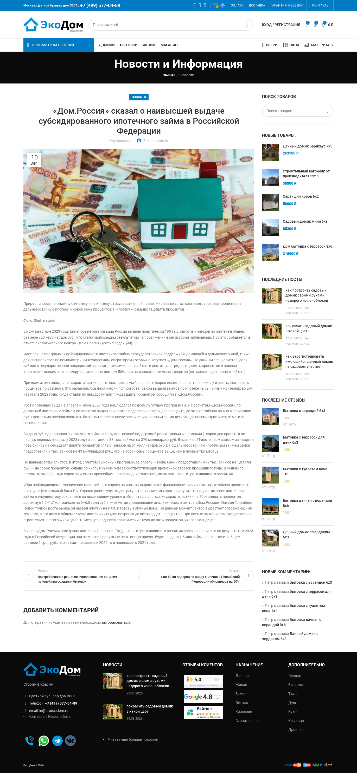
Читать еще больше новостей (133, 739)
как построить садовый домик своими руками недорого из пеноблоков (306, 295)
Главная (169, 75)
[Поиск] (170, 25)
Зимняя (241, 694)
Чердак (294, 676)
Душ (292, 703)
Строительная (247, 721)
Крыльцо (296, 721)
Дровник (296, 729)
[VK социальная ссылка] (199, 5)
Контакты (37, 716)
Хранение (243, 712)
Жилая (241, 684)
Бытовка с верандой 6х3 (311, 582)
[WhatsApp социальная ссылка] (194, 5)
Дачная (242, 676)
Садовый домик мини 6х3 (305, 221)
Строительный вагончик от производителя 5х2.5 (306, 173)
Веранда (295, 684)
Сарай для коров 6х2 (301, 196)
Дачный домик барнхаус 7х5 (307, 146)
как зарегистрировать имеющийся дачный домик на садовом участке (309, 361)
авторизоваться (116, 622)
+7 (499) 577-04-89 (61, 703)
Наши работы (60, 716)
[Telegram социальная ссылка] (205, 5)
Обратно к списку (139, 576)
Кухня (293, 712)
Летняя (241, 703)
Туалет (294, 694)
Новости (187, 75)
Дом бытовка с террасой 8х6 (307, 246)
